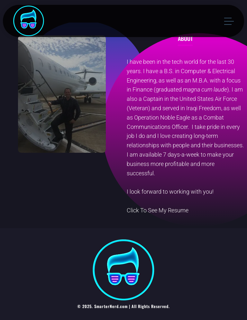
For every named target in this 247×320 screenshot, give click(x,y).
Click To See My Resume (157, 210)
